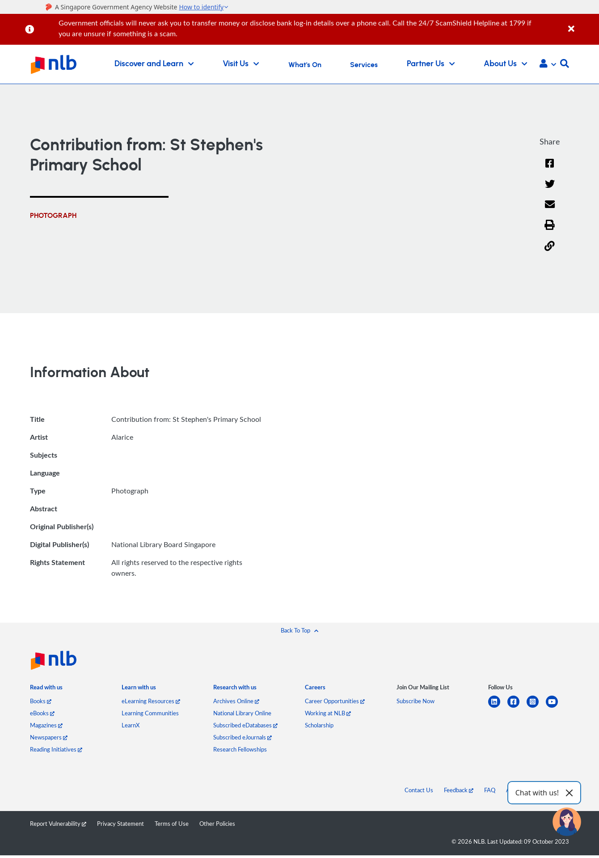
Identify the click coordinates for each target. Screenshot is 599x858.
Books (40, 701)
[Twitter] (550, 189)
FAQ (489, 790)
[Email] (550, 210)
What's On (304, 64)
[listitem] (46, 690)
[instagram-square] (536, 707)
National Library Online (242, 713)
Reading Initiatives (56, 750)
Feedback (458, 790)
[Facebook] (549, 168)
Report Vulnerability (58, 824)
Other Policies (217, 824)
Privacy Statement (120, 824)
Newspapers (48, 738)
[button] (548, 64)
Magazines (46, 726)
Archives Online (236, 701)
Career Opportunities (335, 701)
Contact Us (419, 790)
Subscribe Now (415, 701)
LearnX (130, 726)
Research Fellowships (240, 750)
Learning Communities (150, 713)
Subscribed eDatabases (245, 726)
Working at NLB (328, 713)
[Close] (582, 24)
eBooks (42, 713)
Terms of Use (172, 824)
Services (364, 64)
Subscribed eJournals (242, 738)
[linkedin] (497, 707)
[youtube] (555, 707)
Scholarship (319, 726)
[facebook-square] (517, 707)
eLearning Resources (151, 701)
